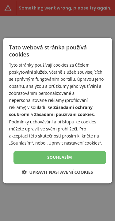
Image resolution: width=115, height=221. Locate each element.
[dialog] (57, 110)
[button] (57, 172)
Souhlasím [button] (59, 157)
